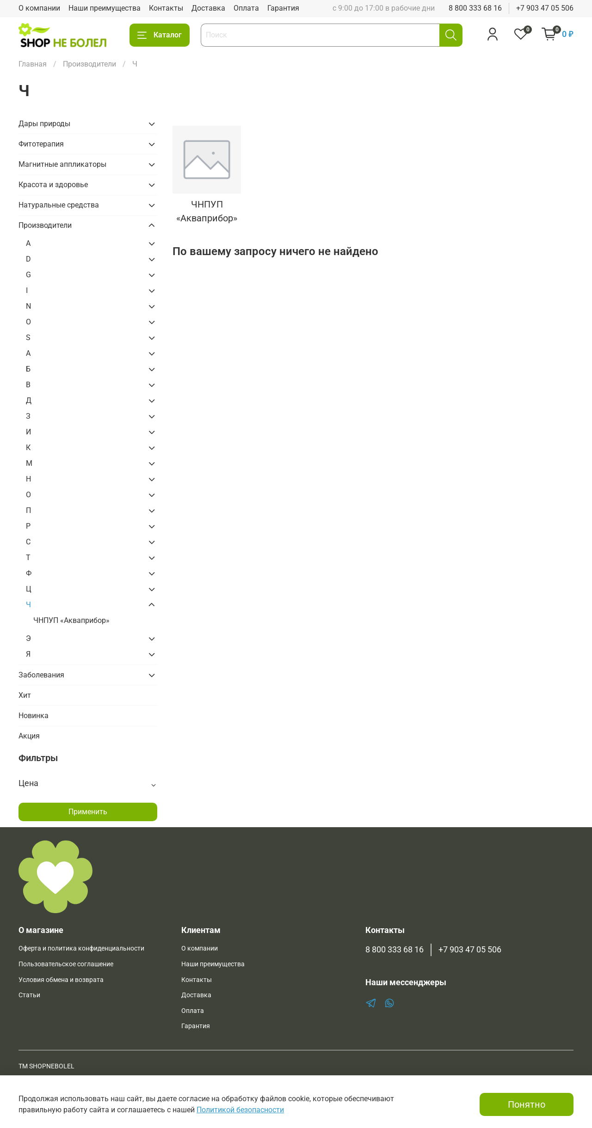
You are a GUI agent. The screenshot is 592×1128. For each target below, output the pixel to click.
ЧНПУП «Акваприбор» (71, 620)
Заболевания (41, 675)
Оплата (246, 8)
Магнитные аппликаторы (62, 164)
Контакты (166, 8)
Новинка (33, 715)
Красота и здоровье (53, 184)
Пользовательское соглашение (65, 964)
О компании (39, 8)
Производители (89, 64)
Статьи (29, 995)
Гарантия (283, 8)
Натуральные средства (58, 205)
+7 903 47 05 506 (545, 8)
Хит (24, 695)
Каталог (159, 35)
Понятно (526, 1104)
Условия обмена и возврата (61, 980)
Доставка (208, 8)
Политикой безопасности (240, 1109)
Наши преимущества (104, 8)
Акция (29, 736)
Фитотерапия (41, 144)
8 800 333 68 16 (475, 8)
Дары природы (44, 123)
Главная (32, 64)
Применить (87, 811)
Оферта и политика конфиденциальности (81, 948)
